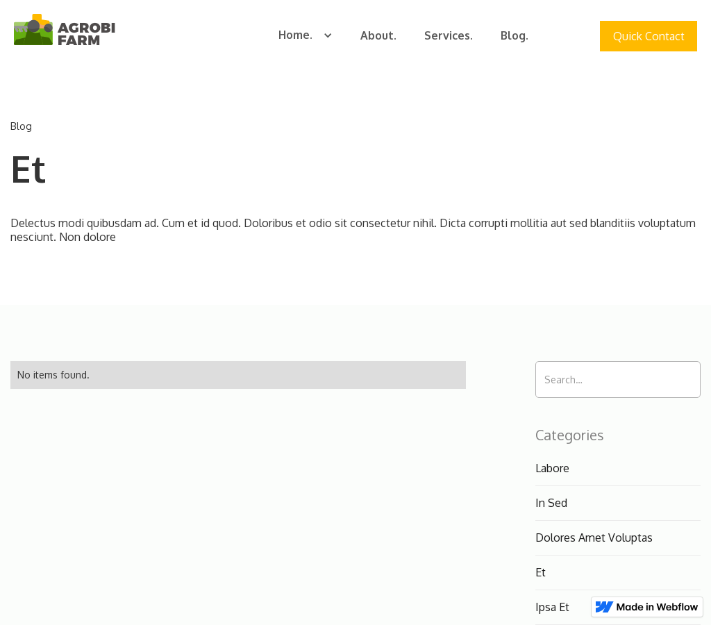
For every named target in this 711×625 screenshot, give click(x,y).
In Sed (551, 503)
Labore (552, 468)
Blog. (514, 35)
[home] (65, 31)
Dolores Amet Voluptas (594, 537)
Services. (448, 35)
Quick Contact (649, 36)
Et (540, 572)
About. (378, 35)
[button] (305, 36)
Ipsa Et (552, 607)
